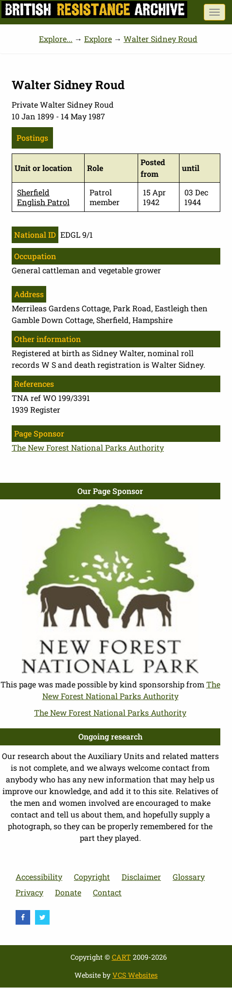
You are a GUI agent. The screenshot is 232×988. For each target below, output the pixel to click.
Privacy (29, 892)
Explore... (55, 39)
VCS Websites (135, 975)
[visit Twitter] (42, 917)
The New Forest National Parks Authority (88, 447)
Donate (68, 892)
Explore (98, 39)
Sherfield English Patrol (43, 197)
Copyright (92, 877)
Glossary (189, 877)
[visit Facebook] (23, 917)
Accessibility (39, 877)
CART (121, 957)
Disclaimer (141, 877)
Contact (107, 892)
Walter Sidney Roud (160, 39)
